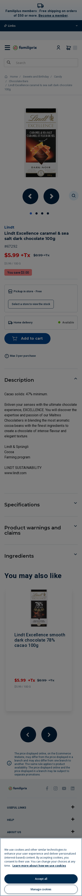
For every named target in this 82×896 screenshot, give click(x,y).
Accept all (41, 879)
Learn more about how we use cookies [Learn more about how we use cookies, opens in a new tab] (39, 866)
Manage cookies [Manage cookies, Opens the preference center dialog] (41, 889)
